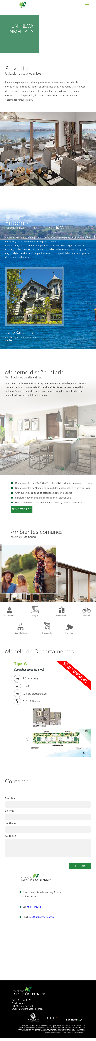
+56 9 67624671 (35, 906)
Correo (9, 810)
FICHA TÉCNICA (21, 509)
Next (87, 691)
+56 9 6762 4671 (24, 1005)
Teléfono (10, 823)
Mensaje (10, 835)
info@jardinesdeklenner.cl (42, 916)
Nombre (10, 798)
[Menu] (87, 6)
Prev (9, 691)
